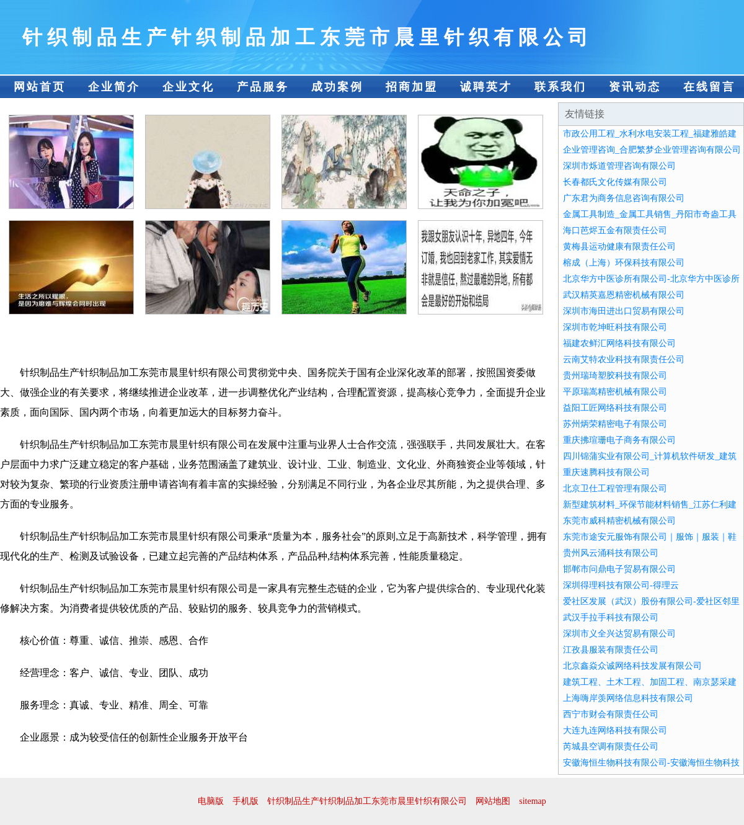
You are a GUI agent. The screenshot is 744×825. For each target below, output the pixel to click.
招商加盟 (412, 87)
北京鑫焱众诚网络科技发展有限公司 (632, 666)
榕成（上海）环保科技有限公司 (623, 262)
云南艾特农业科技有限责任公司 (623, 359)
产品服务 (263, 87)
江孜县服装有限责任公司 (610, 649)
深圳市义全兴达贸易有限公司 (619, 633)
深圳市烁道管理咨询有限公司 (619, 166)
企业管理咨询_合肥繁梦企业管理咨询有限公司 (652, 149)
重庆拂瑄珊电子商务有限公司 (619, 440)
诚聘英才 (486, 87)
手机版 (245, 801)
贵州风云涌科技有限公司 (610, 553)
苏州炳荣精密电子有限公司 (615, 424)
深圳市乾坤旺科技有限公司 (615, 327)
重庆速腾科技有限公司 (606, 472)
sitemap (532, 801)
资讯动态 (635, 87)
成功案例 (337, 87)
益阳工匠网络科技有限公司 (615, 407)
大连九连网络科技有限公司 (615, 730)
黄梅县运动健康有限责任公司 (619, 246)
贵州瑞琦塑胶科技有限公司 (615, 375)
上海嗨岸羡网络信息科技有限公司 (628, 698)
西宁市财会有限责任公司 (610, 714)
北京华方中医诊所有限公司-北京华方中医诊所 (651, 278)
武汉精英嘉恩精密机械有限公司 (623, 295)
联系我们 (560, 87)
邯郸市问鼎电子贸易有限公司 (619, 569)
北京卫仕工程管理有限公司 (615, 488)
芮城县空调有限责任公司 (610, 746)
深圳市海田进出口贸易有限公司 (623, 311)
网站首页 (40, 87)
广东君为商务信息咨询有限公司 (623, 198)
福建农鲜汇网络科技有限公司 (619, 343)
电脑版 (211, 801)
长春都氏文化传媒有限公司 (615, 182)
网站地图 (493, 801)
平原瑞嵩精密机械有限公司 (615, 391)
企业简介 (114, 87)
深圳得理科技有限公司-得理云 (621, 585)
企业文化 (188, 87)
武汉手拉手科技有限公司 (610, 617)
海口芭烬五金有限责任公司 (615, 230)
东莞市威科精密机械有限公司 (619, 520)
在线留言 (709, 87)
